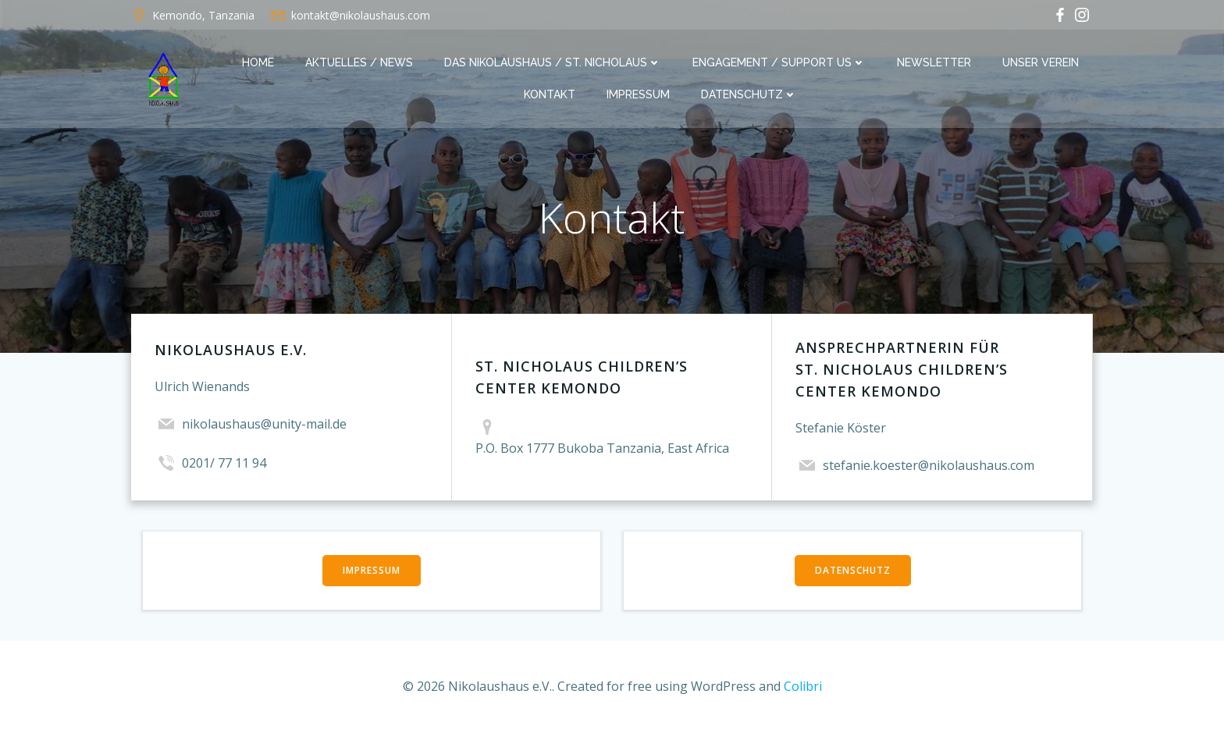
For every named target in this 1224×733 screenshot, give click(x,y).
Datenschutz (749, 94)
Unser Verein (1040, 62)
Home (258, 62)
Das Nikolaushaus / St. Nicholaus (552, 62)
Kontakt (549, 94)
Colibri (803, 686)
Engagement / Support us (779, 62)
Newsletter (934, 62)
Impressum (638, 94)
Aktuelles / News (359, 62)
